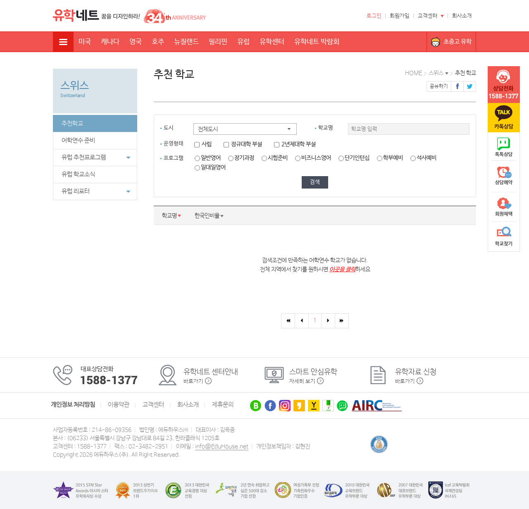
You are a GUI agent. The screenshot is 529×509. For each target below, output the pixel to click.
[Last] (342, 320)
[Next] (328, 320)
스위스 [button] (436, 73)
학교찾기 (503, 236)
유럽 (243, 42)
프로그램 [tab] (173, 158)
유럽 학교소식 (78, 174)
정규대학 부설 (243, 144)
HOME (413, 73)
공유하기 (439, 86)
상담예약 (503, 177)
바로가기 (193, 381)
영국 (135, 42)
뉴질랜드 (186, 42)
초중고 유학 (457, 41)
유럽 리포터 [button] (96, 191)
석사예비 (423, 157)
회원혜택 (503, 207)
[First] (288, 320)
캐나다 (110, 42)
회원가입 (400, 16)
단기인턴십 (353, 157)
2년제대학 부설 (295, 144)
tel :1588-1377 (504, 84)
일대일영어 (210, 167)
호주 (158, 42)
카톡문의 (504, 118)
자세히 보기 (302, 381)
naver (503, 147)
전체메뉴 (63, 41)
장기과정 (241, 157)
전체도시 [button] (208, 129)
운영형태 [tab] (173, 144)
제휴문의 (223, 405)
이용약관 (118, 405)
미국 (85, 42)
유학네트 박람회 (316, 42)
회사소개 (462, 16)
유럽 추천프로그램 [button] (96, 157)
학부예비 (390, 157)
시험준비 (275, 157)
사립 (203, 144)
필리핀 (218, 42)
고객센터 (428, 16)
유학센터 (272, 42)
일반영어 (208, 157)
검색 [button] (315, 182)
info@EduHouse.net (221, 446)
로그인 (374, 16)
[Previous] (302, 320)
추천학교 (72, 123)
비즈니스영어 (313, 157)
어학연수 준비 (78, 140)
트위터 (470, 86)
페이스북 (457, 86)
